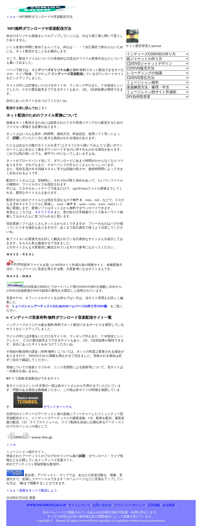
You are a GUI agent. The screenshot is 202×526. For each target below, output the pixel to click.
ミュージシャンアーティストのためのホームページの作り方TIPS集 (59, 306)
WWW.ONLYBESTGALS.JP (46, 505)
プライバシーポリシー (129, 505)
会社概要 (168, 505)
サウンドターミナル (57, 406)
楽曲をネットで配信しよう (38, 490)
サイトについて (79, 505)
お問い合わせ (102, 505)
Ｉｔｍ (11, 444)
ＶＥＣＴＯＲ (44, 212)
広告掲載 (154, 505)
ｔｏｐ (11, 16)
